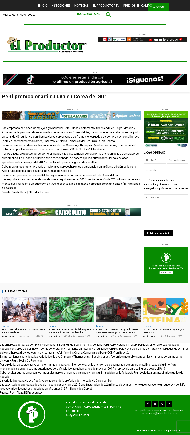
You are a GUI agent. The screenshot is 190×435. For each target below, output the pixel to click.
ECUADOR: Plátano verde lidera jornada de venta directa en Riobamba (71, 331)
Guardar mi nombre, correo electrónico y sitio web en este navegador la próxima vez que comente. (166, 184)
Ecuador (6, 326)
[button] (95, 14)
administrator (8, 336)
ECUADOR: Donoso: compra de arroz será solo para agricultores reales (117, 331)
